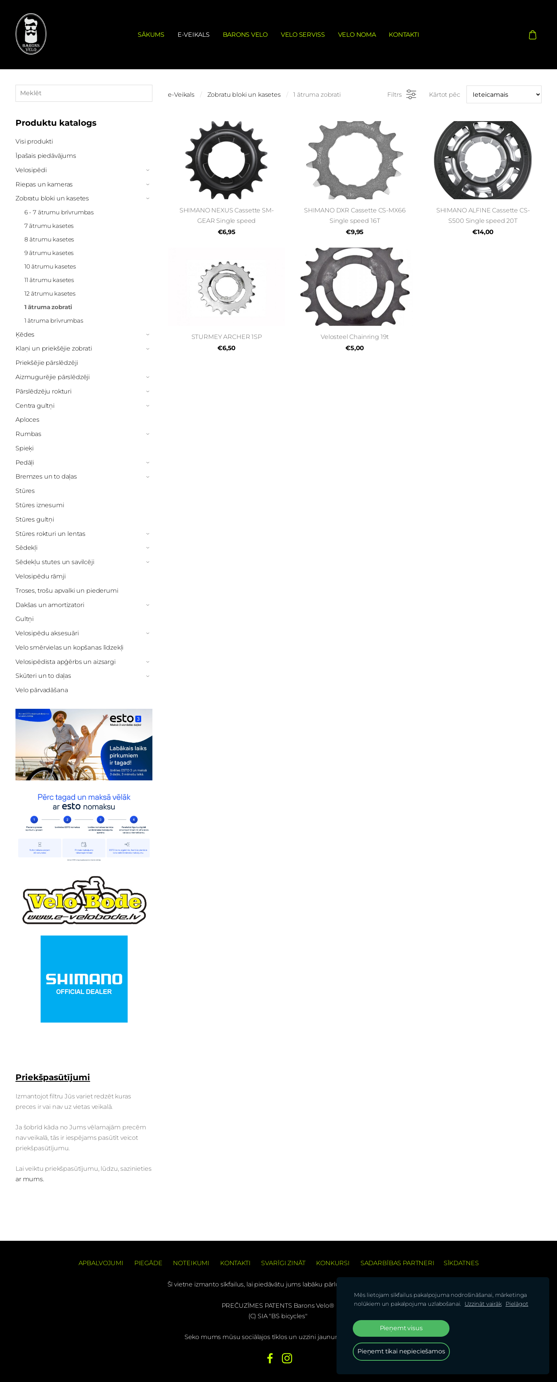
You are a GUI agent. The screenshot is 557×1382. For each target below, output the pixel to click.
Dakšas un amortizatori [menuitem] (49, 605)
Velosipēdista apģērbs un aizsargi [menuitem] (65, 661)
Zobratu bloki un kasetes (244, 94)
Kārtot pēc (444, 94)
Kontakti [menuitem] (404, 34)
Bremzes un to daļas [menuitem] (46, 476)
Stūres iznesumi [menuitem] (39, 505)
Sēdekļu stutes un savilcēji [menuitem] (54, 562)
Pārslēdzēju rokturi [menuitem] (43, 391)
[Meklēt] (83, 93)
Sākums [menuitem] (151, 34)
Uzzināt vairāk (483, 1303)
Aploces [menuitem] (27, 419)
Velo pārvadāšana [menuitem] (41, 690)
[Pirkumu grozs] (533, 34)
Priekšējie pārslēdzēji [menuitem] (46, 362)
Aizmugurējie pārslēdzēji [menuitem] (52, 377)
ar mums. (30, 1179)
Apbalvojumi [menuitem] (101, 1263)
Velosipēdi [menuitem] (30, 170)
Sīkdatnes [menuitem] (461, 1263)
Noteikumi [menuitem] (191, 1263)
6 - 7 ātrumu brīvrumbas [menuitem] (59, 212)
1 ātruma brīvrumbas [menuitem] (53, 320)
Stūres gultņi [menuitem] (34, 519)
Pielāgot (517, 1303)
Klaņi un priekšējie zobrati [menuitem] (53, 348)
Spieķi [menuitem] (24, 448)
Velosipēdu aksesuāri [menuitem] (47, 633)
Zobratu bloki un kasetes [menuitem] (52, 198)
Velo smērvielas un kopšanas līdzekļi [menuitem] (69, 647)
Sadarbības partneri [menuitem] (397, 1263)
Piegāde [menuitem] (148, 1263)
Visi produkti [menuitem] (34, 141)
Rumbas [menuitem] (28, 434)
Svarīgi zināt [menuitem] (283, 1263)
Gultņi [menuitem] (24, 619)
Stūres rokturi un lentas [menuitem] (50, 533)
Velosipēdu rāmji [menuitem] (40, 576)
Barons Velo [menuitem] (245, 34)
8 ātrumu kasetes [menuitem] (49, 239)
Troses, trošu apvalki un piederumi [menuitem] (66, 590)
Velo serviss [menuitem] (303, 34)
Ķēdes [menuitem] (24, 334)
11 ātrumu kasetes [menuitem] (49, 280)
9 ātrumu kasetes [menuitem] (48, 253)
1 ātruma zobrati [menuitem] (48, 307)
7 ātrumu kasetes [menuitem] (48, 225)
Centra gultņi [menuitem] (35, 405)
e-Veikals (181, 94)
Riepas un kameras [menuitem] (44, 184)
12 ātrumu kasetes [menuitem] (49, 293)
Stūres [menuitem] (25, 490)
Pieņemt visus (401, 1328)
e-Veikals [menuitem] (194, 34)
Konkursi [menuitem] (333, 1263)
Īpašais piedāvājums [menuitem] (45, 155)
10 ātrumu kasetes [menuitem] (50, 266)
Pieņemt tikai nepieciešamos (401, 1351)
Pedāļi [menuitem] (24, 462)
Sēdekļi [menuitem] (26, 547)
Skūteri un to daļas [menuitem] (43, 675)
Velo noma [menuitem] (357, 34)
